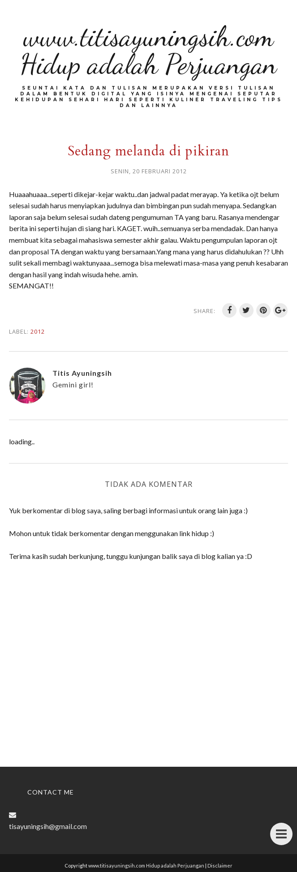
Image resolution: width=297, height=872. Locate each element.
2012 (37, 331)
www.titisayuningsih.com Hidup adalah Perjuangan (148, 50)
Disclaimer (219, 865)
